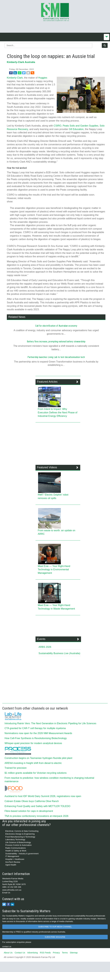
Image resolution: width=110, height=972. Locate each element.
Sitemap (74, 952)
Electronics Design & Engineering (20, 834)
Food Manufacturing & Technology (20, 837)
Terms (65, 952)
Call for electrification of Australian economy (56, 325)
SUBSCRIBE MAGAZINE (55, 937)
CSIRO (57, 125)
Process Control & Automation (18, 845)
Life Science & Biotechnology (18, 842)
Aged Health (10, 865)
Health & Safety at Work (15, 851)
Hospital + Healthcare (14, 859)
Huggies (42, 77)
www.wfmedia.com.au (11, 890)
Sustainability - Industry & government (22, 853)
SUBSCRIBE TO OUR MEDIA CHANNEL (55, 927)
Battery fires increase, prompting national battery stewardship (56, 341)
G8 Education (76, 129)
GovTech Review (12, 862)
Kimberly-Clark (15, 77)
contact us (6, 946)
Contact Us (20, 952)
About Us (8, 952)
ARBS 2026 (45, 647)
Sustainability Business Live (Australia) (59, 653)
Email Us (6, 892)
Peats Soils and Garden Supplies (80, 125)
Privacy (56, 952)
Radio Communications (15, 848)
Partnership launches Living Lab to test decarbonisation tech (56, 357)
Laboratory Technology (15, 839)
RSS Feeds (45, 952)
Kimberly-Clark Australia (21, 62)
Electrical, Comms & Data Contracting (21, 831)
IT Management (12, 856)
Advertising (32, 952)
